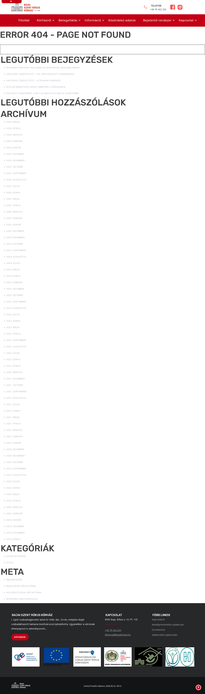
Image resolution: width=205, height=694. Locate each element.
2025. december (15, 154)
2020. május (13, 494)
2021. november (15, 378)
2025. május (13, 199)
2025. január (13, 224)
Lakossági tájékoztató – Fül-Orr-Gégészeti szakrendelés (40, 74)
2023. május (13, 327)
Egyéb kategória (16, 556)
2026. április (13, 128)
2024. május (13, 269)
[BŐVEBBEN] (20, 637)
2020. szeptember (16, 468)
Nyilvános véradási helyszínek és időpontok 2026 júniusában (43, 67)
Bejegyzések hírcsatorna (21, 586)
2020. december (15, 449)
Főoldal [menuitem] (24, 20)
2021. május (13, 417)
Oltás (9, 562)
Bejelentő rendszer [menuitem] (157, 20)
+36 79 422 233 (113, 630)
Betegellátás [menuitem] (67, 20)
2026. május (13, 122)
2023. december (15, 288)
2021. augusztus (16, 398)
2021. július (13, 404)
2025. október (14, 166)
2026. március (14, 134)
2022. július (13, 353)
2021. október (14, 385)
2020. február (14, 513)
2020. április (13, 500)
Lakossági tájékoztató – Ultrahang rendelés (33, 80)
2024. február (14, 282)
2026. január (13, 147)
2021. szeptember (16, 391)
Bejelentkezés (14, 579)
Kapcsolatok (158, 619)
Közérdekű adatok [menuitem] (122, 20)
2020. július (13, 481)
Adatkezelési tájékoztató (164, 634)
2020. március (14, 507)
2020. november (15, 455)
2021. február (14, 436)
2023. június (13, 321)
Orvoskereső (158, 629)
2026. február (14, 141)
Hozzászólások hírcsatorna (23, 592)
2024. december (15, 231)
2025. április (13, 205)
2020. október (14, 462)
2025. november (15, 160)
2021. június (13, 410)
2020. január (13, 520)
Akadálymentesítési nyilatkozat (168, 624)
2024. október (14, 244)
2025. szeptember (16, 173)
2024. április (13, 276)
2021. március (14, 430)
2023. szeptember (16, 301)
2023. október (14, 295)
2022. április (13, 365)
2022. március (14, 372)
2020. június (13, 487)
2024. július (13, 263)
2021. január (13, 443)
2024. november (15, 237)
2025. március (14, 211)
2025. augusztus (16, 179)
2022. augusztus (16, 346)
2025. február (14, 218)
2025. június (13, 192)
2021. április (13, 423)
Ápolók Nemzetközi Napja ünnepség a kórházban (35, 87)
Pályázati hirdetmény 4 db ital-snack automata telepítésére (42, 93)
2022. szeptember (16, 340)
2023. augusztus (16, 308)
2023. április (13, 333)
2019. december (15, 526)
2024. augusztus (16, 256)
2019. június (13, 539)
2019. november (15, 532)
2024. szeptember (16, 250)
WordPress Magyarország (22, 599)
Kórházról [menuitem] (44, 20)
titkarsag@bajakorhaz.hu (118, 634)
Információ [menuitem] (93, 20)
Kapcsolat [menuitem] (186, 20)
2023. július (13, 314)
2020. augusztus (16, 475)
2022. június (13, 359)
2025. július (13, 186)
